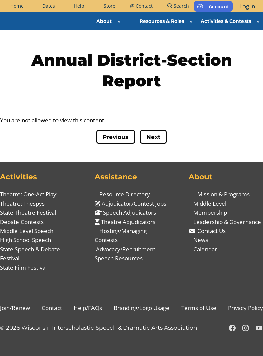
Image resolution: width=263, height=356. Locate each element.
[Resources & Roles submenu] (191, 21)
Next (153, 137)
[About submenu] (119, 21)
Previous (115, 137)
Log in (247, 6)
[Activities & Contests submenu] (258, 21)
